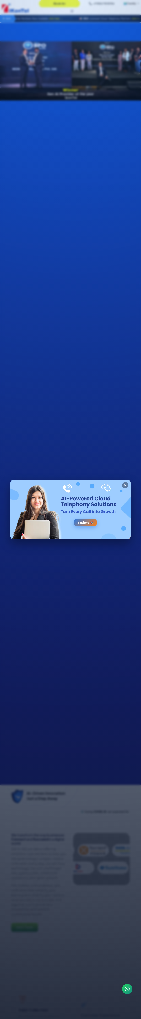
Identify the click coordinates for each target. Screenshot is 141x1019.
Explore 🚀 (85, 522)
